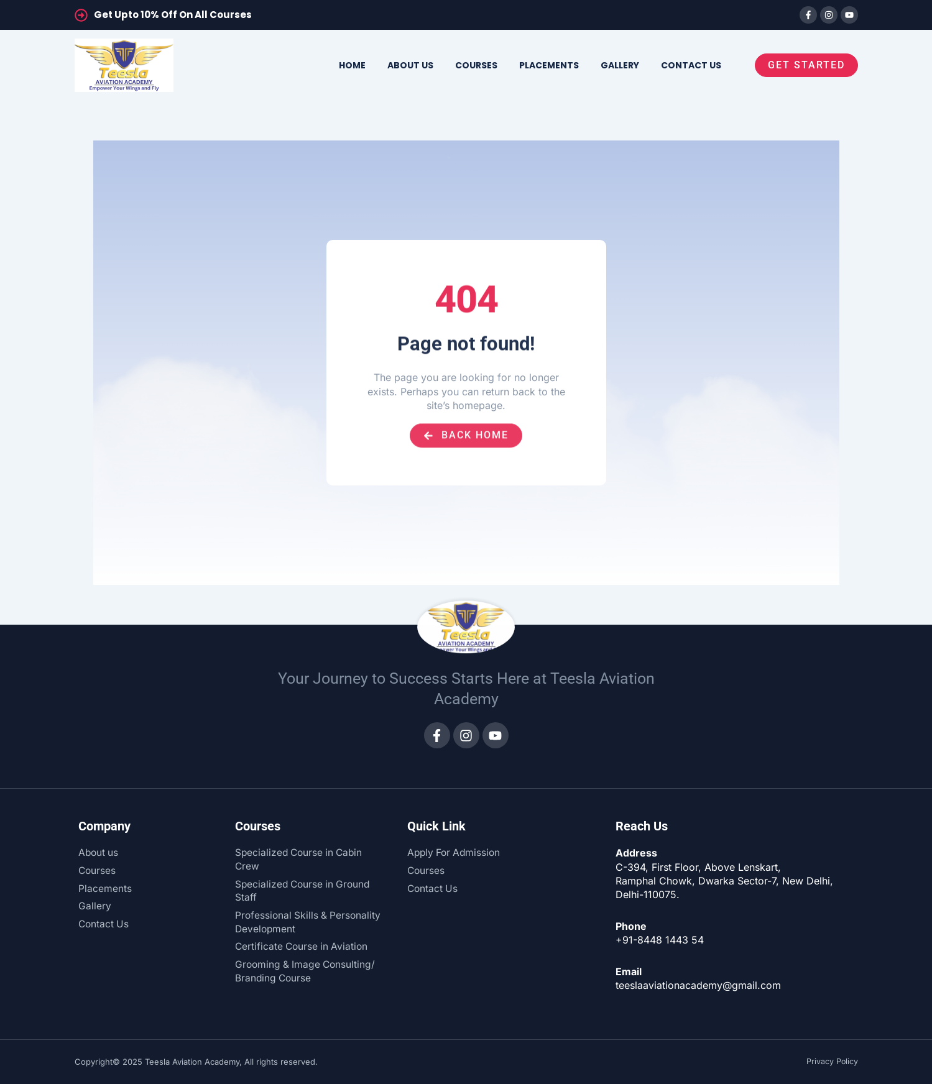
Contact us (691, 65)
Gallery (620, 65)
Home (352, 65)
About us (410, 65)
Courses (476, 65)
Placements (549, 65)
